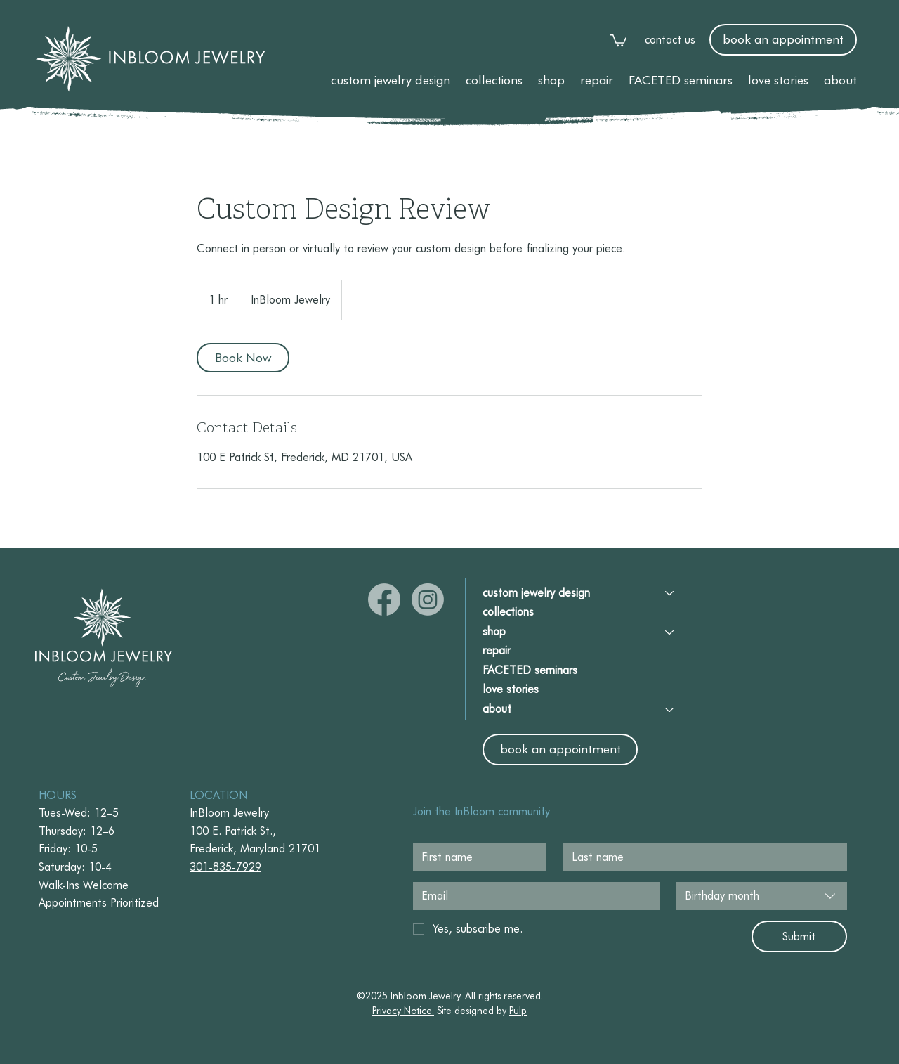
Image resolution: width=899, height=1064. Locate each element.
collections (508, 612)
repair (497, 651)
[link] (618, 39)
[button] (390, 79)
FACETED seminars (530, 670)
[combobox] (761, 896)
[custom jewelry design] (670, 593)
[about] (670, 710)
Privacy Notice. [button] (403, 1010)
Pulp (518, 1010)
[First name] (475, 857)
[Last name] (701, 857)
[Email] (531, 896)
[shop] (670, 632)
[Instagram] (428, 599)
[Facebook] (384, 599)
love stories (511, 689)
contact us (670, 39)
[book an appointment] (783, 40)
